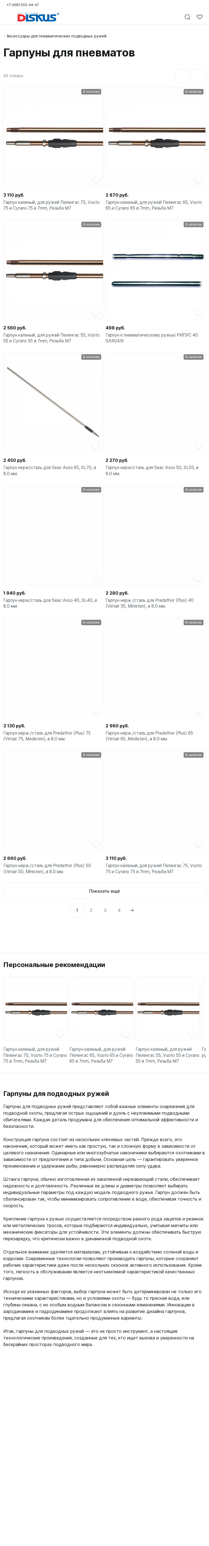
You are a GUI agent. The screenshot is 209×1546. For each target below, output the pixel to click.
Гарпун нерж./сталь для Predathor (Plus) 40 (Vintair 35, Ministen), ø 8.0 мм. (152, 608)
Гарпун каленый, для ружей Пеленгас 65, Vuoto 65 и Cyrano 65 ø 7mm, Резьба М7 (150, 206)
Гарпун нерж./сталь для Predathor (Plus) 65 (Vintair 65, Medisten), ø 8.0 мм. (152, 743)
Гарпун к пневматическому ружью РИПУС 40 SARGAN (154, 340)
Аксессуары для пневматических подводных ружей (56, 36)
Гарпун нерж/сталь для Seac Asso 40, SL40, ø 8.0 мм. (52, 608)
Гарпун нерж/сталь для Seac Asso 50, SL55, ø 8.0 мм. (155, 474)
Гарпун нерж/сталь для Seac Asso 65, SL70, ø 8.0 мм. (52, 474)
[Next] (132, 919)
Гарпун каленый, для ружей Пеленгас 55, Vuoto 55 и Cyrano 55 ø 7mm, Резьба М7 (47, 340)
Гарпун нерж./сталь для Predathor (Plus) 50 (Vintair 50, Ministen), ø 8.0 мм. (50, 877)
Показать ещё (104, 900)
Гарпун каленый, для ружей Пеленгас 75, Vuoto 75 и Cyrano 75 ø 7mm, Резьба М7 (47, 206)
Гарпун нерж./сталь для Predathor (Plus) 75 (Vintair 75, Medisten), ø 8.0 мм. (50, 743)
